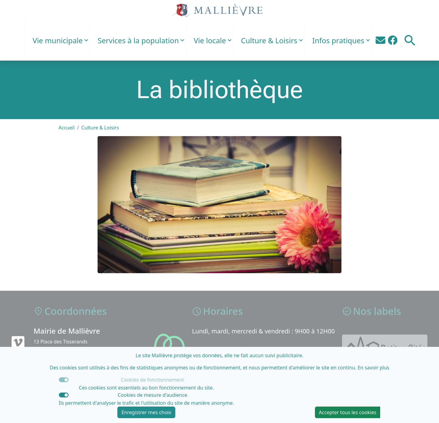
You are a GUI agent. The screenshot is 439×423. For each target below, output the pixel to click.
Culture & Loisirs (269, 40)
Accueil (67, 127)
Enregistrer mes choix (146, 412)
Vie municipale (58, 40)
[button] (410, 40)
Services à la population (138, 40)
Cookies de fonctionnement (152, 379)
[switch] (64, 395)
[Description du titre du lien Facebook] (393, 40)
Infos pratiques (338, 40)
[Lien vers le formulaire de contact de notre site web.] (380, 40)
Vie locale (210, 40)
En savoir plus (373, 367)
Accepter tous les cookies (348, 412)
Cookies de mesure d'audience (152, 395)
